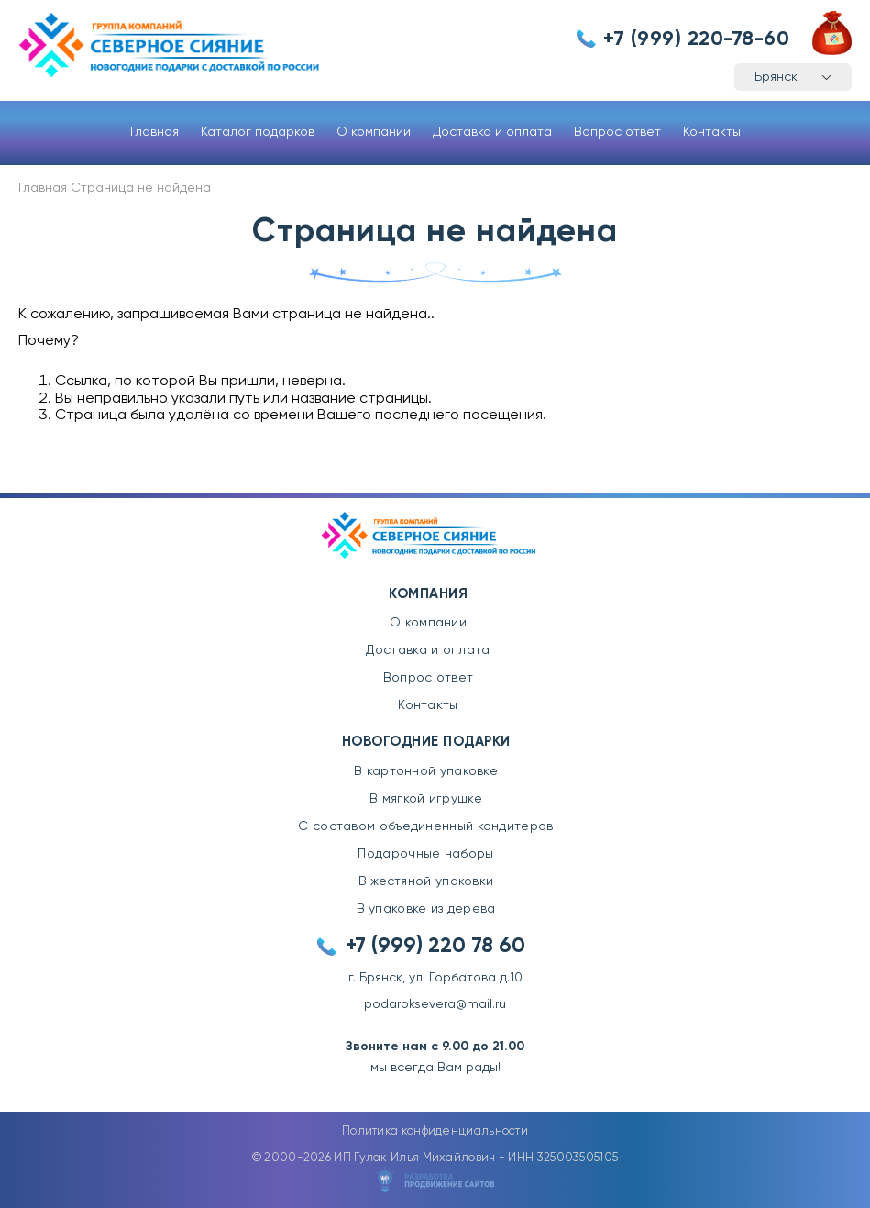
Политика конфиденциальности (435, 1131)
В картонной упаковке (426, 771)
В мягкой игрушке (425, 798)
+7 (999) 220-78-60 (696, 39)
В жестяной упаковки (426, 881)
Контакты (712, 132)
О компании (373, 132)
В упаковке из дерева (426, 909)
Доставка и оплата (492, 132)
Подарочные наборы (425, 854)
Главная (154, 132)
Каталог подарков (257, 132)
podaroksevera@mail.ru (435, 1004)
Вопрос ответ (617, 132)
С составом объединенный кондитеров (425, 826)
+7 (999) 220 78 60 (435, 946)
